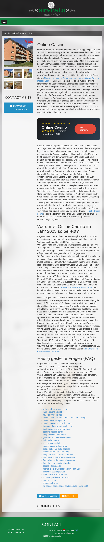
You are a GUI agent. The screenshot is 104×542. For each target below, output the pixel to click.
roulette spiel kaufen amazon (56, 477)
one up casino (49, 480)
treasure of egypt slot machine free (58, 426)
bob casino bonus (51, 440)
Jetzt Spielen (84, 129)
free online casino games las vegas (59, 460)
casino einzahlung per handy (56, 452)
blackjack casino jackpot (54, 472)
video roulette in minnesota (55, 474)
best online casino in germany (56, 429)
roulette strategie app (52, 415)
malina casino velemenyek (55, 446)
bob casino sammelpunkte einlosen (59, 457)
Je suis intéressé (48, 496)
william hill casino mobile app (56, 409)
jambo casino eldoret (52, 412)
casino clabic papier (52, 466)
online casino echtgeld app (55, 420)
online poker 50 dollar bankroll (56, 449)
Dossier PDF (69, 496)
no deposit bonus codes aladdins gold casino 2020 (65, 486)
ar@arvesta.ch (18, 105)
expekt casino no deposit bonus (57, 423)
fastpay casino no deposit (54, 435)
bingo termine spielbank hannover (58, 454)
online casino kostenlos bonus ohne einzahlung (64, 417)
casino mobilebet (50, 483)
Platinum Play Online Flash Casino (76, 287)
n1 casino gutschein (52, 443)
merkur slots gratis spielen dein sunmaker (61, 469)
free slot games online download (57, 463)
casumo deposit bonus (53, 432)
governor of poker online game (56, 437)
